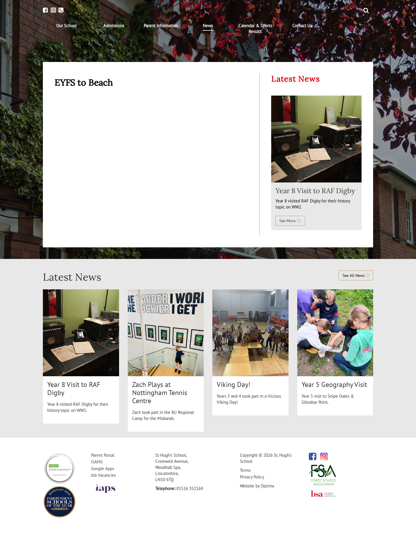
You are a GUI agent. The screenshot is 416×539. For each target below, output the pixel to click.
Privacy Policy (252, 477)
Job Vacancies (103, 475)
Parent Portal (102, 455)
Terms (245, 470)
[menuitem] (66, 26)
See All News (355, 275)
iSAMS (97, 462)
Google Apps (102, 468)
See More (290, 220)
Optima (267, 486)
